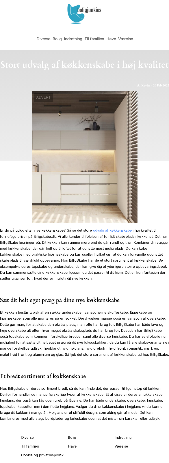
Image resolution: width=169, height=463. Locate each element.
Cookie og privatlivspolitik (42, 455)
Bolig (57, 39)
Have (111, 39)
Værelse (125, 39)
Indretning (73, 39)
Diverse (43, 39)
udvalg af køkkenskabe (112, 230)
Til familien (94, 39)
